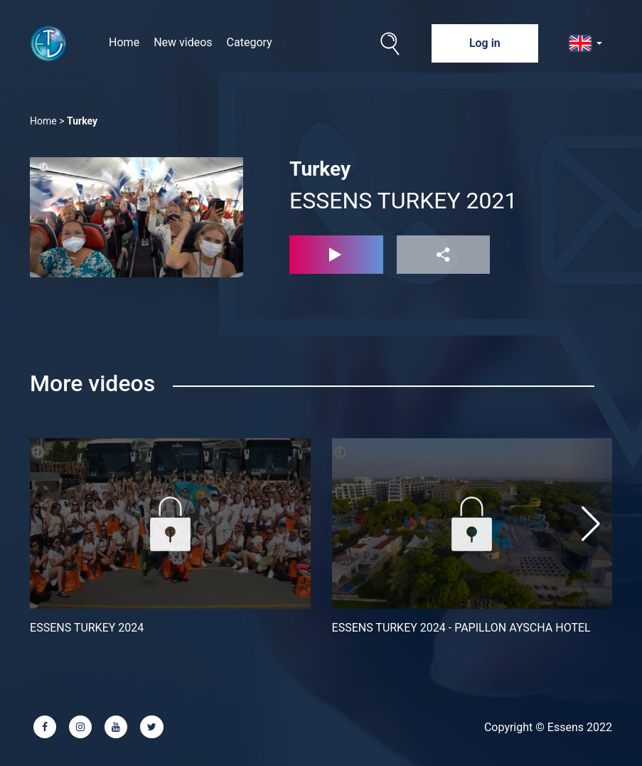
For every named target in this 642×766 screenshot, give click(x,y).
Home (124, 42)
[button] (590, 523)
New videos (183, 42)
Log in (485, 43)
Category (249, 42)
